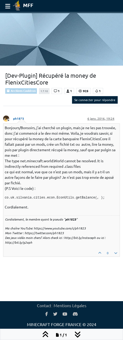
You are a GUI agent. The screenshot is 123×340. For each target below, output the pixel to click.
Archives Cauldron (21, 90)
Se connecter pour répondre (94, 100)
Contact (44, 305)
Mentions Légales (70, 305)
